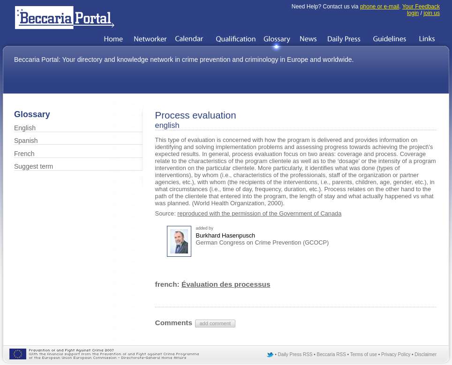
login (413, 13)
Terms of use (363, 354)
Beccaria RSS (331, 354)
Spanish (26, 140)
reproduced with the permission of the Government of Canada (259, 213)
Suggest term (33, 166)
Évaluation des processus (226, 284)
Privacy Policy (395, 354)
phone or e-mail (379, 6)
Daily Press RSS (295, 354)
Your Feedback (421, 6)
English (25, 128)
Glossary (32, 114)
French (24, 153)
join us (431, 13)
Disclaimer (425, 354)
